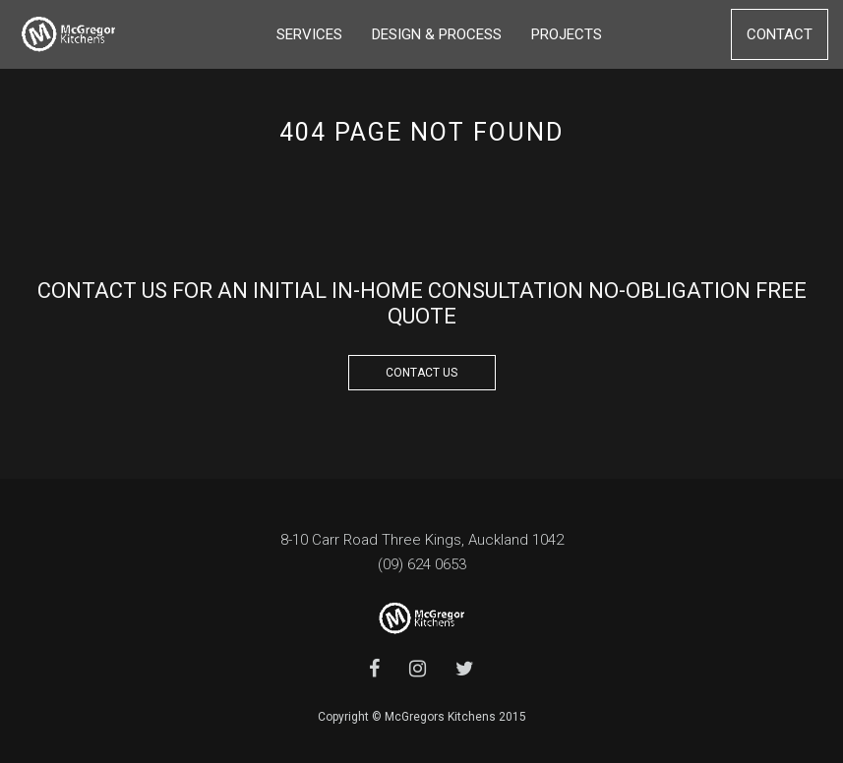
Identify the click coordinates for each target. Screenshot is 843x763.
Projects (566, 34)
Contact (780, 34)
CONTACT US (421, 373)
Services (309, 34)
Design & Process (437, 34)
